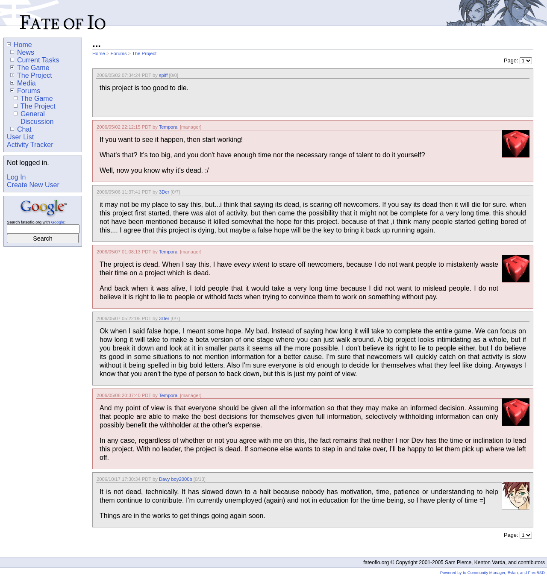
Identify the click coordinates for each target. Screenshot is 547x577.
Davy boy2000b (175, 479)
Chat (21, 129)
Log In (16, 177)
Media (23, 83)
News (22, 52)
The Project (144, 53)
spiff (163, 75)
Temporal (169, 127)
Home (98, 53)
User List (20, 137)
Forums (119, 53)
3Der (164, 191)
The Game (30, 67)
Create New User (33, 184)
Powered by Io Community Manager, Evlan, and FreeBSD (492, 572)
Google (57, 222)
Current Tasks (34, 60)
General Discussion (33, 117)
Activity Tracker (30, 144)
